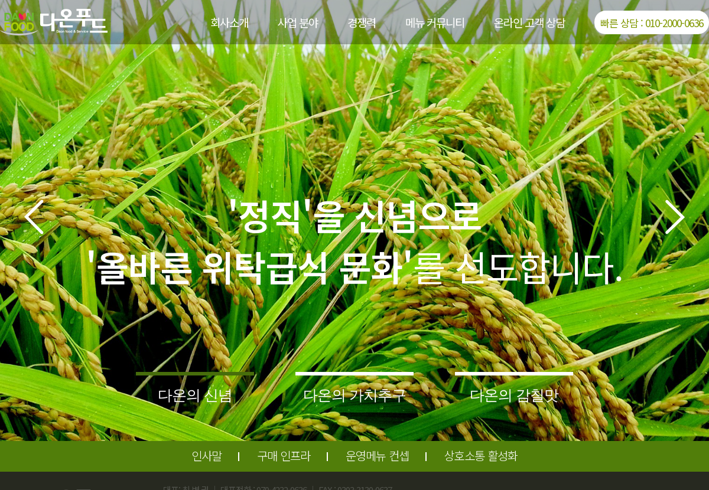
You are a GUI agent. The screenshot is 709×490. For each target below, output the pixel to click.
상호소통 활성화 (481, 455)
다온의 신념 (195, 395)
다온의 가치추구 (354, 395)
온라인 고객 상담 (529, 22)
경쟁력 (361, 22)
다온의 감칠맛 (514, 395)
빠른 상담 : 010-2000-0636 (651, 22)
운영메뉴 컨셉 (377, 455)
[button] (34, 217)
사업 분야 (298, 22)
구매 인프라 (283, 455)
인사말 (206, 455)
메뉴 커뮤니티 (434, 22)
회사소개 (229, 22)
